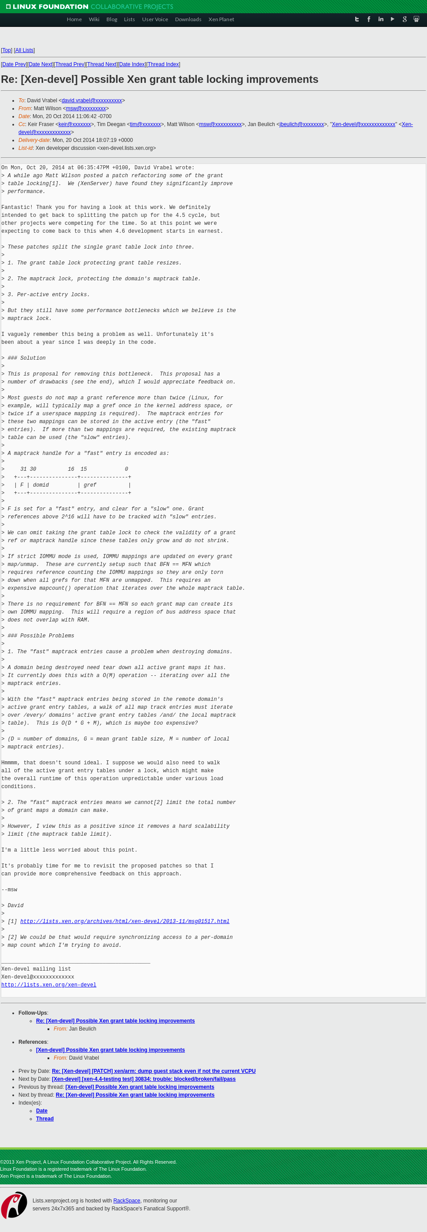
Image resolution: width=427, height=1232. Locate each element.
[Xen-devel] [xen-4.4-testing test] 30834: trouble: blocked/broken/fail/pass (144, 1079)
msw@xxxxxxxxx (86, 108)
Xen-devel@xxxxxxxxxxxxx (363, 124)
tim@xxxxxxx (145, 124)
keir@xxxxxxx (75, 124)
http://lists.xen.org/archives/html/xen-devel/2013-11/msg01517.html (124, 921)
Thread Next (101, 64)
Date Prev (14, 64)
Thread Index (163, 64)
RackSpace (126, 1201)
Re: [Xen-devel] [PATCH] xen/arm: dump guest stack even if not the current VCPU (154, 1071)
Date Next (40, 64)
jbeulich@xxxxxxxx (302, 124)
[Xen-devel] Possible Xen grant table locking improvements (110, 1050)
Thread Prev (69, 64)
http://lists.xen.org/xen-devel (48, 985)
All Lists (24, 50)
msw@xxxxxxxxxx (220, 124)
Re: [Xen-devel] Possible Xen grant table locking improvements (115, 1021)
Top (6, 50)
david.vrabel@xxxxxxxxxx (92, 100)
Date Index (132, 64)
